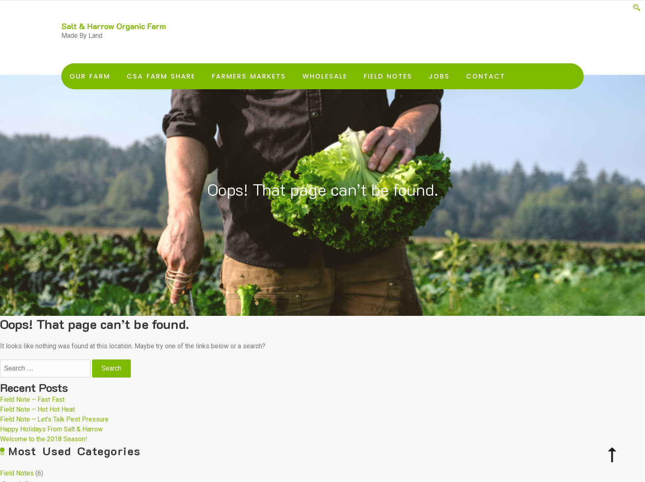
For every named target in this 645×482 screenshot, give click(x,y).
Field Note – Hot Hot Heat (37, 409)
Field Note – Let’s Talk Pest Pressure (54, 419)
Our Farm (90, 76)
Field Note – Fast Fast (32, 399)
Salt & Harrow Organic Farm (113, 26)
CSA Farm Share (161, 76)
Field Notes (388, 76)
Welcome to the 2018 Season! (43, 439)
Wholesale (324, 76)
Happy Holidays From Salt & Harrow (51, 429)
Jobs (439, 76)
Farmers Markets (249, 76)
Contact (485, 76)
